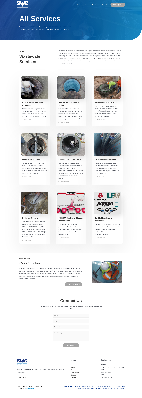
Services (96, 5)
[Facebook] (17, 381)
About (89, 5)
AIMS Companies (29, 392)
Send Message (71, 349)
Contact (105, 5)
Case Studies (75, 376)
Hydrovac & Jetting (32, 220)
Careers (73, 379)
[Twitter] (20, 381)
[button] (117, 5)
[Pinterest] (23, 381)
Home (82, 5)
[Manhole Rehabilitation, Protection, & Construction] (22, 5)
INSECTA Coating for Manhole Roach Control (70, 223)
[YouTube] (25, 381)
